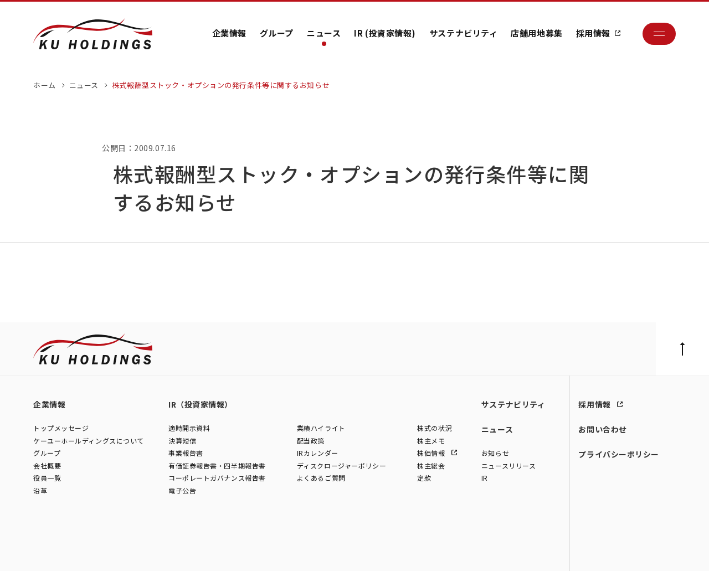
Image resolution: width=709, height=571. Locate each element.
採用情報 (593, 33)
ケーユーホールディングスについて (88, 440)
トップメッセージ (61, 428)
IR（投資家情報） (200, 404)
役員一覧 (47, 478)
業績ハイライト (321, 428)
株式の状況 (434, 428)
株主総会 (431, 465)
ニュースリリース (508, 465)
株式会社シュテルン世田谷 (133, 551)
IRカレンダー (317, 452)
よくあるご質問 (321, 478)
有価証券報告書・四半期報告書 (217, 465)
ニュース (324, 33)
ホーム (44, 85)
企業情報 (229, 33)
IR (484, 478)
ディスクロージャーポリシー (341, 465)
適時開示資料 (189, 428)
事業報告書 (185, 452)
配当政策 (311, 440)
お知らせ (495, 452)
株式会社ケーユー (59, 551)
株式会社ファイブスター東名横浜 (321, 551)
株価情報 (432, 452)
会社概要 (47, 465)
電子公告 (182, 490)
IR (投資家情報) (385, 33)
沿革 (40, 490)
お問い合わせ (602, 429)
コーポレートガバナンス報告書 (217, 478)
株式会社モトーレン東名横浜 (222, 551)
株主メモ (431, 440)
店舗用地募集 (536, 33)
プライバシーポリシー (618, 454)
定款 (424, 478)
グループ (277, 33)
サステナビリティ (463, 33)
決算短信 (182, 440)
